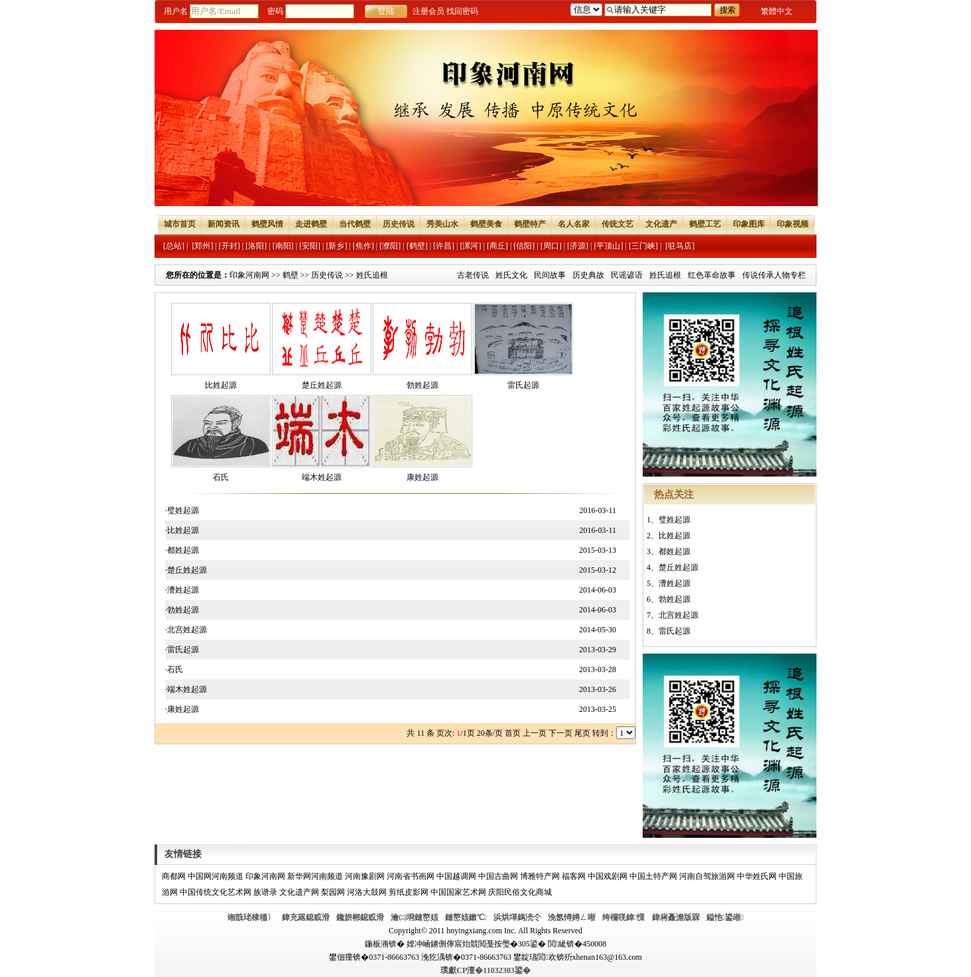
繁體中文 (777, 11)
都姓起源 (674, 551)
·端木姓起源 (186, 689)
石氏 (221, 477)
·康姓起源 (182, 709)
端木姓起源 (322, 477)
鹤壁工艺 (705, 224)
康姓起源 (422, 477)
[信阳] (524, 246)
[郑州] (202, 246)
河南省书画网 (410, 876)
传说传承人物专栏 (774, 275)
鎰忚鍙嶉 (725, 917)
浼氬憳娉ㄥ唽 (572, 917)
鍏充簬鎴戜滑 (306, 917)
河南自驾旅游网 (707, 876)
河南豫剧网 (365, 876)
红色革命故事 (712, 275)
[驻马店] (679, 246)
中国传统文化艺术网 (215, 892)
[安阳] (309, 246)
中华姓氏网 (757, 876)
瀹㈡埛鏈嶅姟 (414, 917)
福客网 (574, 876)
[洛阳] (256, 246)
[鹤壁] (417, 246)
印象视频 (793, 224)
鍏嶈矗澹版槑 (676, 917)
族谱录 (265, 892)
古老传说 (473, 275)
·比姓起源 (182, 530)
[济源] (577, 246)
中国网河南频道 (215, 876)
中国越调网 (456, 876)
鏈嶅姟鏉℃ (466, 917)
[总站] (173, 246)
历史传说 (399, 224)
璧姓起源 (674, 519)
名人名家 (574, 224)
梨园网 (333, 892)
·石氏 (174, 669)
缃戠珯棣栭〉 (251, 917)
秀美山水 (442, 224)
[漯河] (470, 246)
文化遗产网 (299, 892)
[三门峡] (643, 246)
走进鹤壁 (311, 224)
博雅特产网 (540, 876)
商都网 (174, 876)
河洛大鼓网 (367, 892)
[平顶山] (608, 246)
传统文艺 (617, 224)
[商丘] (497, 246)
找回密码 (462, 11)
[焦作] (363, 246)
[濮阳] (390, 246)
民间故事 (550, 275)
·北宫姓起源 (186, 629)
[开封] (229, 246)
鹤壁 (290, 275)
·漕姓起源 (182, 590)
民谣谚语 (627, 275)
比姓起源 (221, 385)
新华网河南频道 (315, 876)
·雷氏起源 (182, 649)
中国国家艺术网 (458, 892)
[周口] (551, 246)
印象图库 (749, 224)
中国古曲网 (498, 876)
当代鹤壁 (355, 224)
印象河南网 (249, 275)
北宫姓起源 (678, 615)
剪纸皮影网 (408, 892)
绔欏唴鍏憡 (623, 917)
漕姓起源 (674, 583)
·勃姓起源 (182, 609)
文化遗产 (661, 224)
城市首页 (180, 224)
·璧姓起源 (182, 510)
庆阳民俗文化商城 (520, 892)
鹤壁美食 (486, 224)
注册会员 (428, 11)
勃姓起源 (422, 385)
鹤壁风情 (267, 224)
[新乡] (336, 246)
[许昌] (443, 246)
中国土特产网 (653, 876)
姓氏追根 (665, 275)
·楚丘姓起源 (186, 570)
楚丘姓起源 (322, 385)
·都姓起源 (182, 550)
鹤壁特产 (530, 224)
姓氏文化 (511, 275)
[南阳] (283, 246)
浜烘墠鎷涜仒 (517, 917)
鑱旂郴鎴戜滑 (360, 917)
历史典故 (588, 275)
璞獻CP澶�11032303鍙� (485, 970)
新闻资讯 (223, 224)
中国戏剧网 (607, 876)
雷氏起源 (523, 385)
